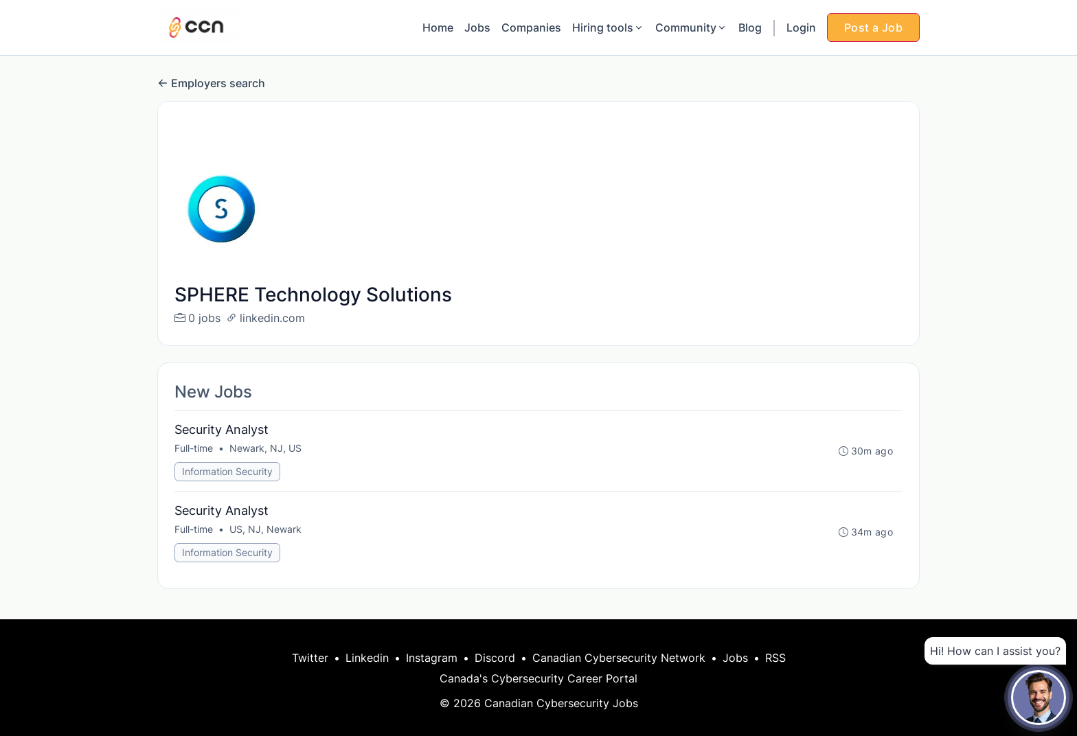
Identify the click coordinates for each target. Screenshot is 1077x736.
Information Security (227, 471)
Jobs (477, 27)
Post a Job (873, 27)
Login (801, 27)
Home (437, 27)
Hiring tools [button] (608, 27)
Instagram (431, 658)
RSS (775, 658)
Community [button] (691, 27)
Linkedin (367, 658)
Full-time (193, 448)
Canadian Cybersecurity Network (618, 658)
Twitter (310, 658)
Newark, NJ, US (265, 448)
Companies (531, 27)
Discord (495, 658)
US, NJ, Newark (265, 529)
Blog (750, 27)
